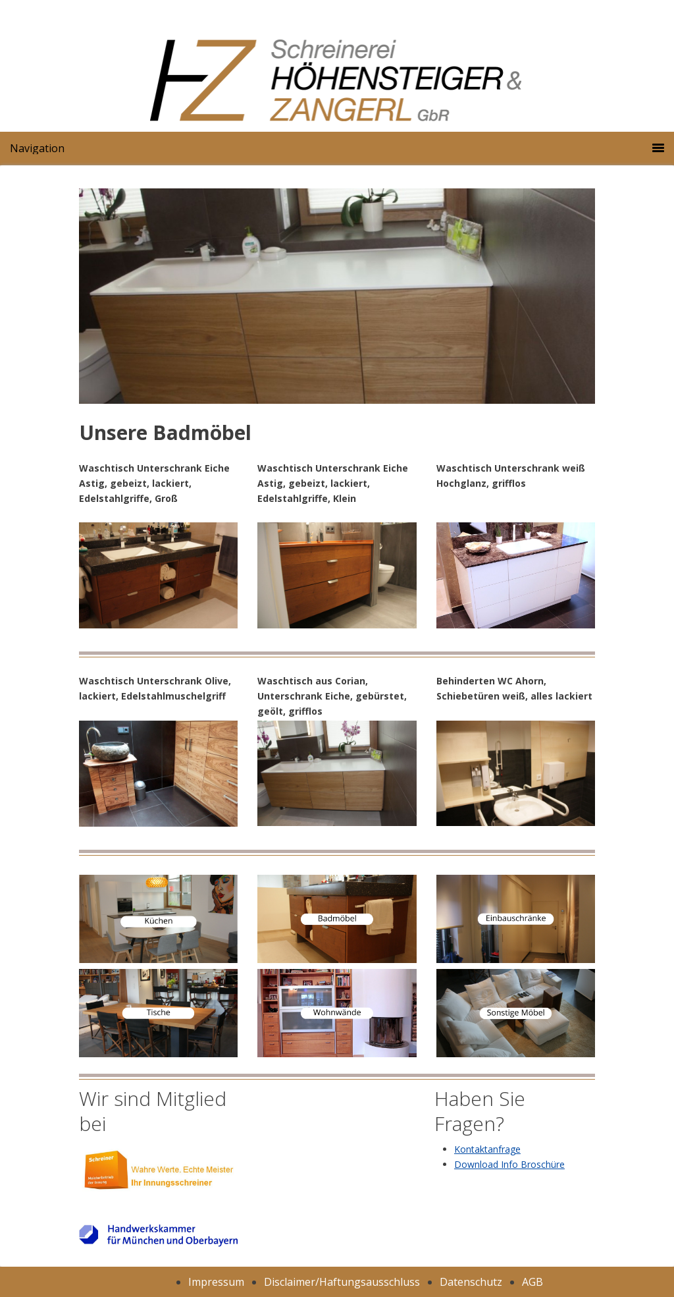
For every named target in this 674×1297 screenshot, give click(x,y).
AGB (532, 1282)
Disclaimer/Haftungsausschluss (342, 1282)
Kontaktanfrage (487, 1149)
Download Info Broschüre (509, 1164)
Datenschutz (471, 1282)
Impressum (216, 1282)
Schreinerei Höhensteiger (385, 89)
